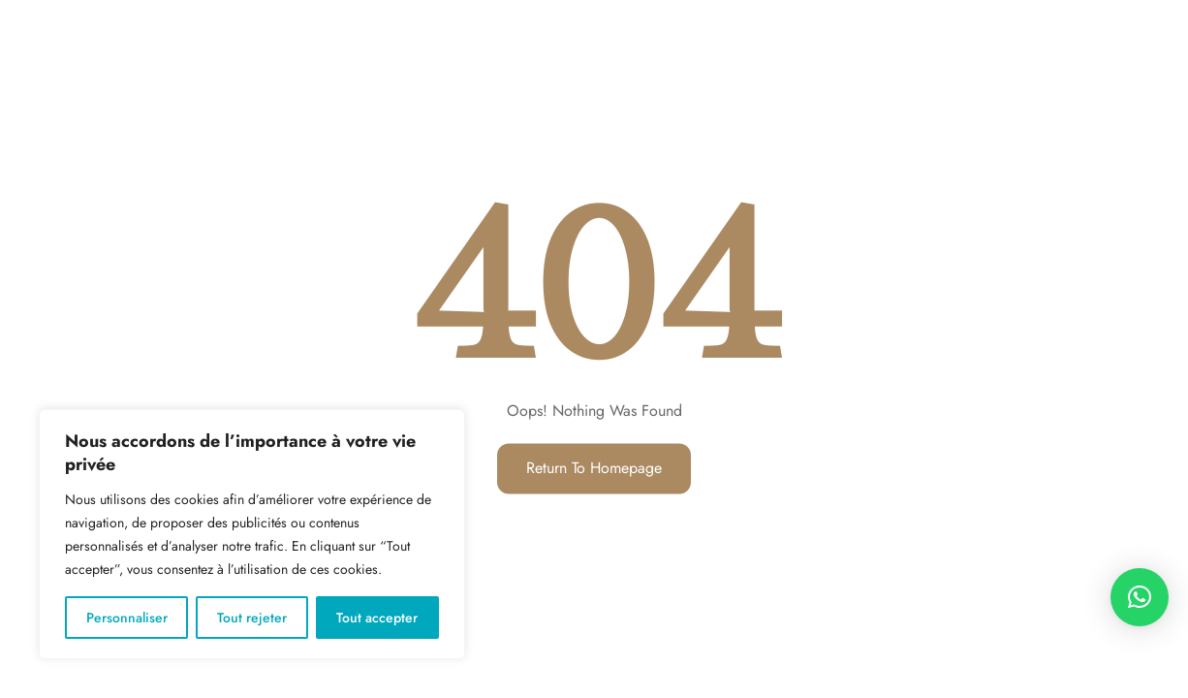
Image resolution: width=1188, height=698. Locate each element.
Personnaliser (127, 617)
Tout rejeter (252, 617)
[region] (252, 534)
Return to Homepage (594, 469)
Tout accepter (377, 617)
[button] (1139, 597)
